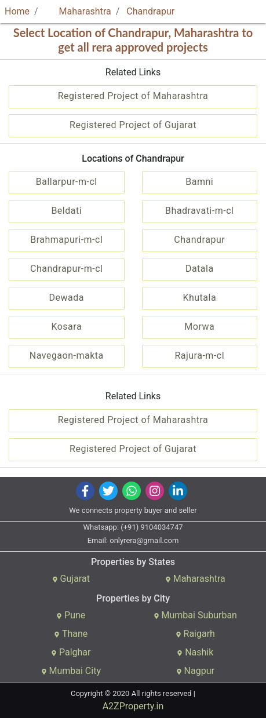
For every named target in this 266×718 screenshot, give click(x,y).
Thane (71, 633)
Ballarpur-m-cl (66, 181)
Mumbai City (71, 670)
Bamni (199, 181)
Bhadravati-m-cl (199, 210)
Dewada (66, 297)
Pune (70, 615)
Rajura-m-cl (199, 355)
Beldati (66, 210)
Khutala (199, 297)
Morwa (199, 326)
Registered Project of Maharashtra (133, 95)
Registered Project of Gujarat (133, 124)
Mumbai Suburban (195, 615)
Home (17, 11)
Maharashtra (78, 11)
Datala (199, 268)
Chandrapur (150, 11)
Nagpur (195, 670)
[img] (85, 491)
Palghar (71, 652)
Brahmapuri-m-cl (66, 239)
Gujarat (71, 578)
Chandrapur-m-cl (66, 268)
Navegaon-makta (67, 355)
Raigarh (195, 633)
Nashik (195, 652)
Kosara (66, 326)
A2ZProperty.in (133, 706)
